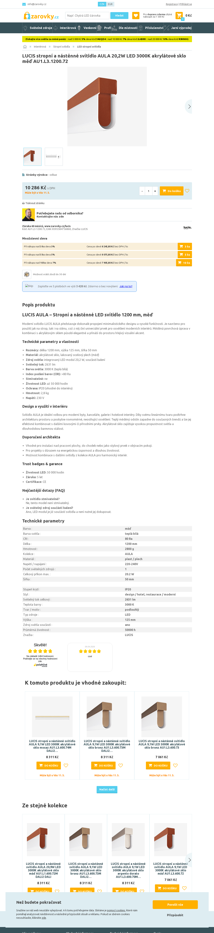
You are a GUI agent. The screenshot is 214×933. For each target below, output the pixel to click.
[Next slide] (188, 106)
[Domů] (25, 46)
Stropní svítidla (61, 46)
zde (44, 917)
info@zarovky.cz (37, 4)
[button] (185, 860)
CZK (102, 4)
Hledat (119, 15)
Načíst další (107, 789)
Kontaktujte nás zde (50, 216)
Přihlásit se (186, 4)
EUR (110, 4)
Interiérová (40, 46)
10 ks (186, 262)
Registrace (172, 4)
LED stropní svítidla (89, 46)
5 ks (187, 254)
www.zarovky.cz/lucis (57, 226)
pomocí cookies (116, 910)
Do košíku (174, 191)
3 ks (187, 246)
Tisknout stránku (34, 203)
